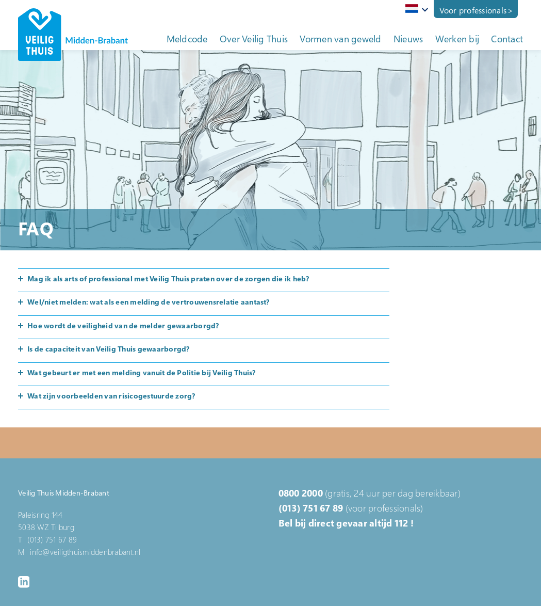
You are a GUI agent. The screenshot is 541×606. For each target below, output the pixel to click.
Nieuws (408, 39)
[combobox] (415, 9)
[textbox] (415, 8)
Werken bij (457, 39)
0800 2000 (300, 493)
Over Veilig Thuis (254, 39)
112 (401, 523)
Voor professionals (473, 10)
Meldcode (187, 39)
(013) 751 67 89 (310, 508)
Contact (507, 39)
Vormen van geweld (340, 39)
